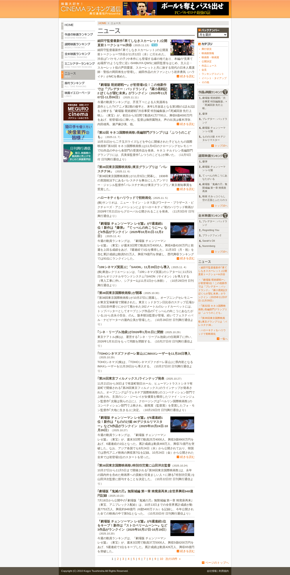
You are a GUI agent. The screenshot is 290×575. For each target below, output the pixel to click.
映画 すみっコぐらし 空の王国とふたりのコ (214, 198)
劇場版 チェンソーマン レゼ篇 (213, 129)
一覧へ (224, 338)
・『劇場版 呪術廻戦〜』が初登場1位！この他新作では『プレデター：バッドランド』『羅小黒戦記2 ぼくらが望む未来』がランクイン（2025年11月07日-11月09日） (212, 290)
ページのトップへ (217, 562)
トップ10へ (221, 145)
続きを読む (187, 76)
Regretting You (210, 230)
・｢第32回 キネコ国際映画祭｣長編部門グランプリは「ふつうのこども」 (212, 309)
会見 (204, 69)
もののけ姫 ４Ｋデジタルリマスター (213, 138)
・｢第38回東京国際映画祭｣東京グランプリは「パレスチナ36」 (212, 321)
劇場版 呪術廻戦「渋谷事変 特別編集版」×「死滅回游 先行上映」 (214, 103)
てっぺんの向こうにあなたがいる (214, 177)
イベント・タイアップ (214, 78)
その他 (205, 82)
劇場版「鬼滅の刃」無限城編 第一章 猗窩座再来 (214, 187)
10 (161, 559)
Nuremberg (208, 246)
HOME (102, 23)
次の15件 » (172, 559)
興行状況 (207, 49)
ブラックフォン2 (211, 235)
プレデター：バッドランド (214, 121)
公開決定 (207, 61)
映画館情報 (208, 53)
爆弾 (204, 113)
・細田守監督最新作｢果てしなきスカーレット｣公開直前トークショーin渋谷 (212, 271)
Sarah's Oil (208, 240)
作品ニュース (209, 65)
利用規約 (224, 571)
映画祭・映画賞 (210, 57)
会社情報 (212, 571)
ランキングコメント (213, 73)
